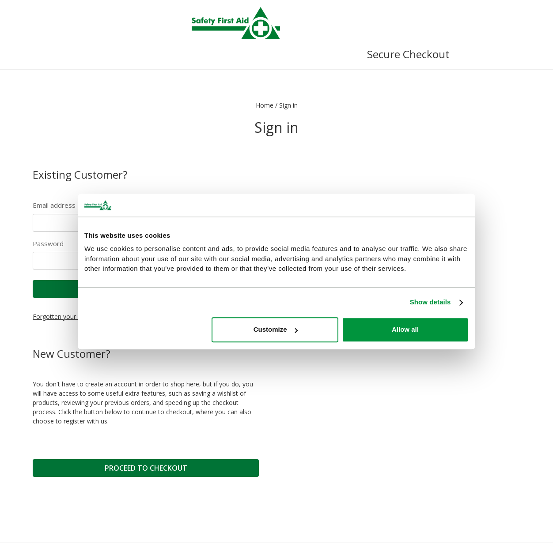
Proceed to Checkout (146, 468)
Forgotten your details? (66, 316)
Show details (430, 302)
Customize (276, 329)
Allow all (405, 329)
